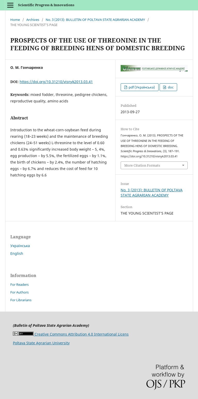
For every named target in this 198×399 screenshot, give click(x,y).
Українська (20, 245)
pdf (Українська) (141, 87)
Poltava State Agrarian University (41, 342)
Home (15, 19)
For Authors (19, 292)
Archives (32, 19)
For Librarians (20, 300)
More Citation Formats (142, 165)
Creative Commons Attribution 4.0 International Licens (71, 334)
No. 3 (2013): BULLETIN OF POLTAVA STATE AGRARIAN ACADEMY (95, 19)
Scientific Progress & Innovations (46, 5)
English (16, 253)
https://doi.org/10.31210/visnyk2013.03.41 (56, 81)
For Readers (19, 284)
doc (170, 87)
